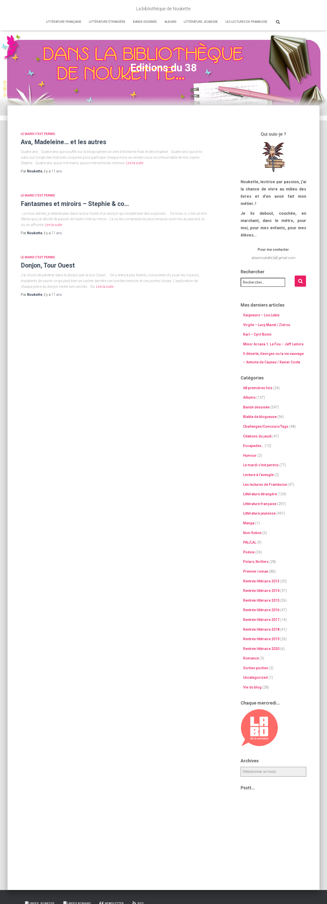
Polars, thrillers (256, 562)
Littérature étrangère (107, 22)
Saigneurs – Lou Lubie (261, 315)
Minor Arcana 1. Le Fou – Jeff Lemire (273, 344)
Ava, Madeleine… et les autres (63, 142)
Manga (248, 523)
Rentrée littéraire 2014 (261, 591)
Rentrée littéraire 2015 (261, 600)
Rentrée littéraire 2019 (261, 639)
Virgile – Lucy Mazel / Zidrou (266, 325)
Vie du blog (252, 687)
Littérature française (63, 22)
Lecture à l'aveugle (258, 475)
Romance (251, 658)
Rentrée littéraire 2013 (261, 581)
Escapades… (253, 446)
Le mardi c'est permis (38, 134)
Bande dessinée (145, 22)
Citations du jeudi (257, 436)
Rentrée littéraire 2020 (261, 649)
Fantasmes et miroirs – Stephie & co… (75, 203)
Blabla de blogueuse (260, 417)
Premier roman (255, 571)
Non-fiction (252, 533)
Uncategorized (255, 677)
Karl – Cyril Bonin (257, 334)
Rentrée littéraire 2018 (261, 629)
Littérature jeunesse (201, 22)
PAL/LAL (249, 542)
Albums (170, 22)
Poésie (249, 552)
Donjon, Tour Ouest (48, 265)
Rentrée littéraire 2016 (261, 610)
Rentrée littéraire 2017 (261, 620)
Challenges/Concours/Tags (265, 426)
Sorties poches (255, 668)
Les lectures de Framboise (246, 22)
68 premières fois (257, 388)
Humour (250, 456)
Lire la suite (134, 163)
